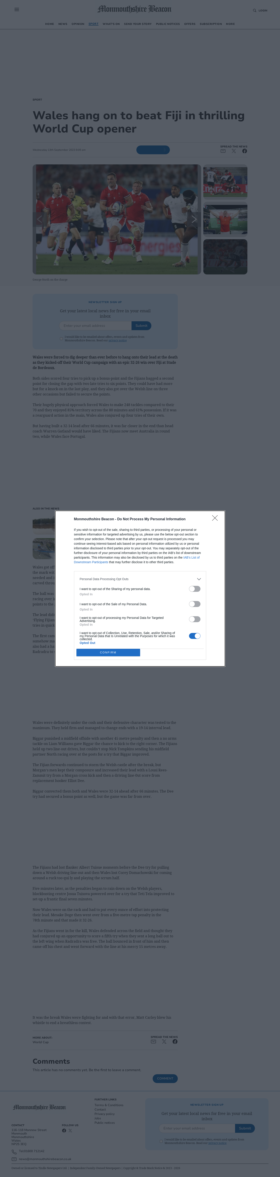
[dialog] (140, 588)
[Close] (216, 519)
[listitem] (140, 579)
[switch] (194, 589)
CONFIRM (108, 652)
